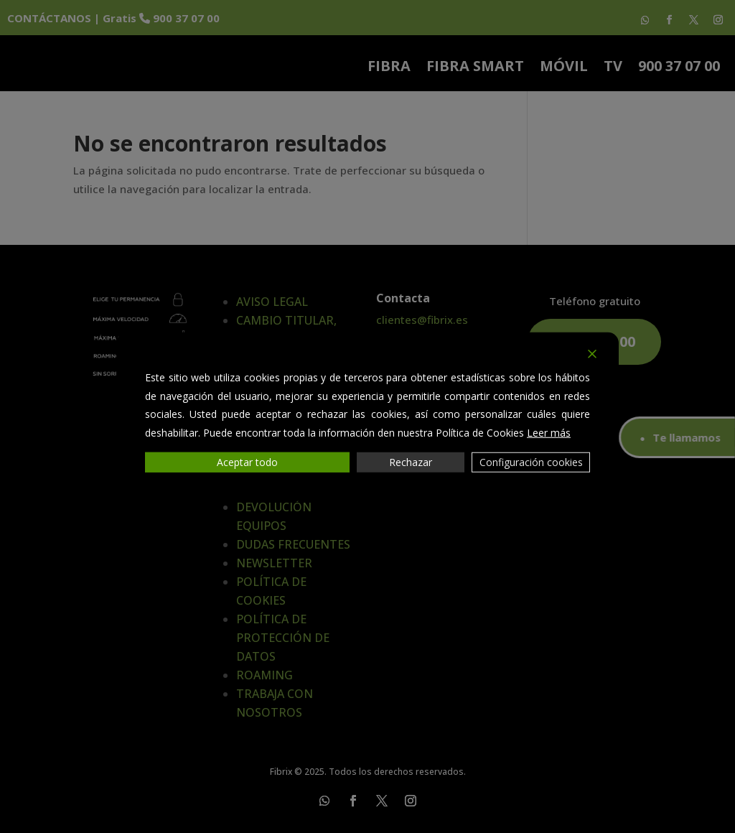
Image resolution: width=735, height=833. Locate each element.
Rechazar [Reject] (410, 462)
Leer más (549, 432)
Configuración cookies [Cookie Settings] (531, 462)
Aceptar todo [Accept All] (247, 462)
